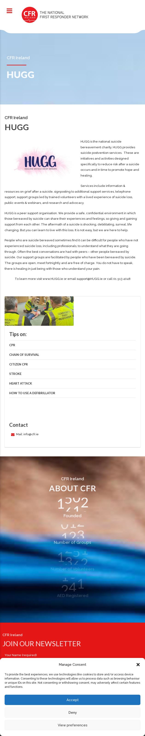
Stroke (15, 374)
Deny (72, 713)
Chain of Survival (24, 355)
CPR (12, 345)
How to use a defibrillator (32, 393)
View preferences (72, 725)
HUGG (85, 141)
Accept (73, 700)
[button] (138, 664)
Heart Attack (20, 383)
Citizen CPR (18, 364)
